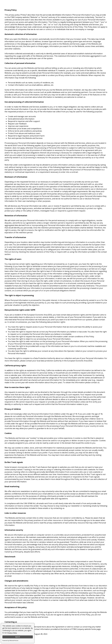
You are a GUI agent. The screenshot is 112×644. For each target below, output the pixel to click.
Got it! (17, 637)
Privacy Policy (12, 633)
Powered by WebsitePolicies (10, 640)
